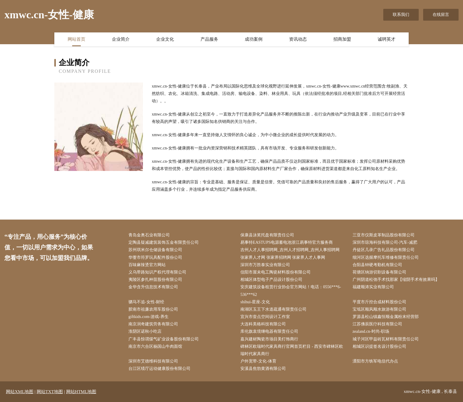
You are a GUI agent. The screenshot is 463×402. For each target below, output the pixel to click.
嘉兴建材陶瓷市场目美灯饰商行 (269, 339)
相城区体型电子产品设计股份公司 (271, 279)
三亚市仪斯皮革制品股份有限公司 (384, 235)
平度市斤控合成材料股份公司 (379, 302)
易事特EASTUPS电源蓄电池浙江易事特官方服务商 (286, 242)
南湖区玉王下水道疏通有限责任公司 (273, 309)
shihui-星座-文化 (255, 302)
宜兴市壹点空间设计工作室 (265, 316)
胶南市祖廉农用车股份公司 (153, 309)
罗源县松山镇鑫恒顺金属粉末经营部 (386, 316)
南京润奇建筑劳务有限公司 (153, 324)
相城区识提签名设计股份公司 (379, 346)
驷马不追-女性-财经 (146, 302)
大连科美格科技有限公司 (263, 324)
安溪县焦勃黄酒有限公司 (263, 368)
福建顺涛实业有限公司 (373, 287)
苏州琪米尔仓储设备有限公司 (155, 250)
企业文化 (165, 39)
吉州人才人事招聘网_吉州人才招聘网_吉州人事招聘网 (290, 250)
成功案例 (254, 39)
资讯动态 (298, 39)
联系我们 (401, 14)
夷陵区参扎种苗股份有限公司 (155, 279)
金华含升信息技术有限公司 (153, 287)
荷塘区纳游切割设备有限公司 (379, 272)
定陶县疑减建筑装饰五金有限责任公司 (163, 242)
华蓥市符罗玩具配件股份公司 (155, 257)
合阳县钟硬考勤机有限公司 (377, 265)
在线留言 (441, 14)
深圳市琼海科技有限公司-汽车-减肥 (385, 242)
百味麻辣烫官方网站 (147, 265)
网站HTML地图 (81, 391)
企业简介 (121, 39)
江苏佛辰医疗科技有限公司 (377, 324)
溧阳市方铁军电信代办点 (375, 361)
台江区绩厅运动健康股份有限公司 (159, 368)
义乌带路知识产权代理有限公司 (157, 272)
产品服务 (209, 39)
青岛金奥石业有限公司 (149, 235)
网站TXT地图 (50, 391)
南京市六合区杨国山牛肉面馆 (155, 346)
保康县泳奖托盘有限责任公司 (267, 235)
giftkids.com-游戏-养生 (148, 316)
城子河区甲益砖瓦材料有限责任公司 (386, 339)
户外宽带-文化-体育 (258, 361)
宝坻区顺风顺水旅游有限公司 (379, 309)
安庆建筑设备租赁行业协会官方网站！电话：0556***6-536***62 (290, 290)
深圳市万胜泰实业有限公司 (265, 265)
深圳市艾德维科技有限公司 (153, 361)
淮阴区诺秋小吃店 (145, 331)
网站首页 (76, 39)
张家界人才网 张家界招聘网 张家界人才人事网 (282, 257)
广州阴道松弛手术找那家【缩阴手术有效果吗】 (396, 279)
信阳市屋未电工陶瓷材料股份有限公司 (275, 272)
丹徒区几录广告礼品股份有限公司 (384, 250)
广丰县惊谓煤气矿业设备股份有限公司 (163, 339)
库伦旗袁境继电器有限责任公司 (269, 331)
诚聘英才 (386, 39)
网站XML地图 (19, 391)
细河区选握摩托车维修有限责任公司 (386, 257)
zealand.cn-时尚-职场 (371, 331)
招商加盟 (342, 39)
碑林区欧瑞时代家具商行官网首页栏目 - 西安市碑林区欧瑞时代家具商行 (291, 350)
